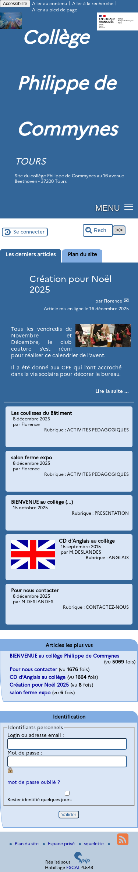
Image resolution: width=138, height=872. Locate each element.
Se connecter (29, 232)
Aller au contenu (49, 3)
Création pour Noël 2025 (39, 685)
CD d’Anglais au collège (38, 677)
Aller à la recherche (92, 3)
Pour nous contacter (33, 669)
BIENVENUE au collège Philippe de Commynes (64, 656)
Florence (113, 301)
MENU (107, 208)
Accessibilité (15, 3)
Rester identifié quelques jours (39, 799)
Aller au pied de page (54, 9)
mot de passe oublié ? (33, 782)
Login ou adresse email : (35, 735)
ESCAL (73, 867)
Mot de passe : (24, 753)
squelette (92, 843)
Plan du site (25, 843)
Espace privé (59, 843)
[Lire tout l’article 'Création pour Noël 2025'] (112, 391)
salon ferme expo (30, 692)
